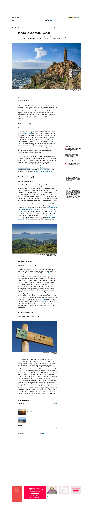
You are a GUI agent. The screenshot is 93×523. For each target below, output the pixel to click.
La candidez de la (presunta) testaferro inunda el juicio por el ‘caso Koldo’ (73, 188)
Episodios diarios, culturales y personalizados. (52, 496)
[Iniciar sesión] (77, 17)
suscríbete (71, 17)
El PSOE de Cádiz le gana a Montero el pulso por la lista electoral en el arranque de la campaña (73, 160)
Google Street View (43, 168)
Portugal (24, 133)
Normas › (55, 403)
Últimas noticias (78, 27)
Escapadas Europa (59, 27)
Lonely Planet (71, 27)
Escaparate (14, 483)
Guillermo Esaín (22, 96)
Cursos (20, 483)
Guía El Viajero (65, 27)
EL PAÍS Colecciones (42, 483)
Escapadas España (52, 27)
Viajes (47, 27)
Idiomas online (33, 483)
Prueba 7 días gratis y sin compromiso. (75, 496)
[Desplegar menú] (13, 20)
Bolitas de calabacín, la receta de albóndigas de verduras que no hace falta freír (72, 183)
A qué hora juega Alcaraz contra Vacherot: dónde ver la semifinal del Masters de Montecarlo (73, 149)
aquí (43, 433)
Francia (30, 133)
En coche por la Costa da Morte (36, 409)
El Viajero (17, 27)
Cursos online (25, 483)
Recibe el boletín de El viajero (25, 400)
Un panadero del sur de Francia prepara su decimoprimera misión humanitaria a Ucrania (73, 197)
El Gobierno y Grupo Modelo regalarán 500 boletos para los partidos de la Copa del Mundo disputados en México (72, 155)
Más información (21, 433)
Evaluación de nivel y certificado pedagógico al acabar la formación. (63, 496)
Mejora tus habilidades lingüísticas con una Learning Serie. (34, 500)
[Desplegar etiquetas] (56, 428)
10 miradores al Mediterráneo (35, 418)
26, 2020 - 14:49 (22, 97)
